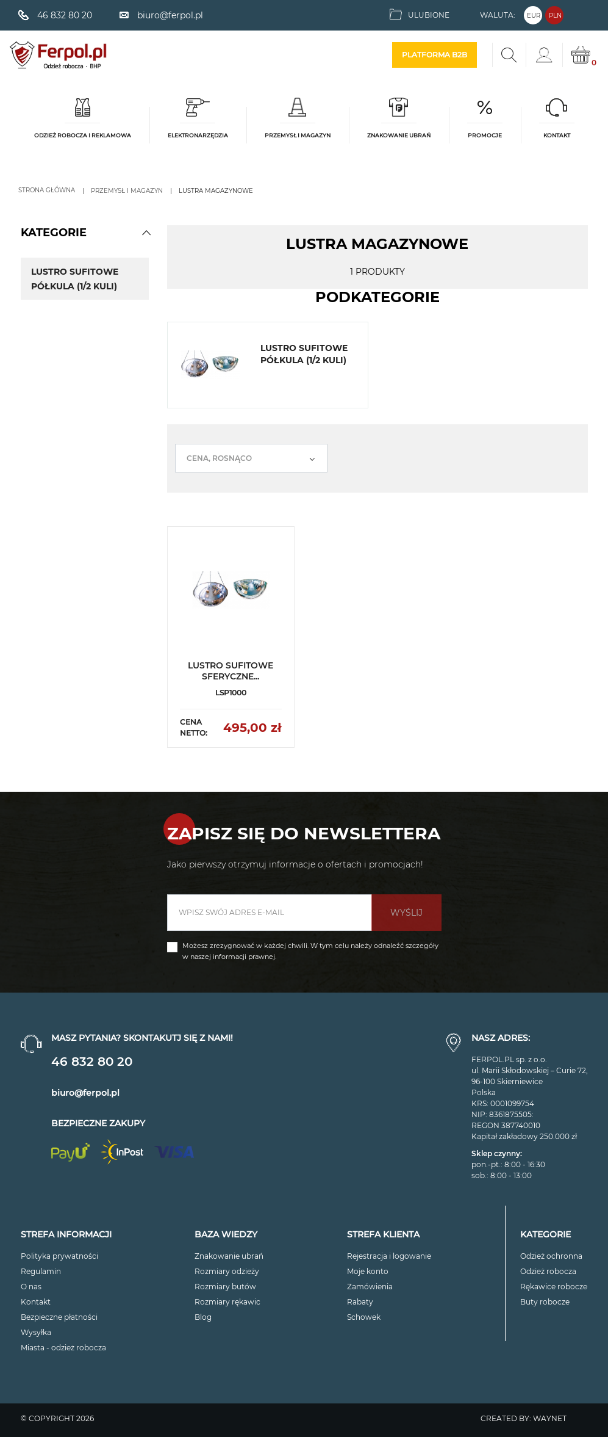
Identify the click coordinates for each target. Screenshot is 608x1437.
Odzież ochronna (551, 1256)
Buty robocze (545, 1301)
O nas (31, 1286)
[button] (146, 232)
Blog (203, 1317)
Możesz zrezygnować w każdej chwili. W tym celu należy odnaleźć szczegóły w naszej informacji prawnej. (310, 951)
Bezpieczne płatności (59, 1317)
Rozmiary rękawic (227, 1301)
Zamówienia (370, 1286)
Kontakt (36, 1301)
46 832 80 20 (91, 1061)
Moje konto (367, 1271)
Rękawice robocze (553, 1286)
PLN (555, 16)
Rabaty (360, 1301)
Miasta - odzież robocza (63, 1347)
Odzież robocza (548, 1271)
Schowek (364, 1317)
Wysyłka (36, 1332)
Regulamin (41, 1271)
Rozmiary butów (225, 1286)
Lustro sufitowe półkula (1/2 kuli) (74, 279)
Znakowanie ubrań (229, 1256)
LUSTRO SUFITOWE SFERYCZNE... (230, 671)
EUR (533, 16)
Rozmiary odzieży (227, 1271)
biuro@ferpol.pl (85, 1092)
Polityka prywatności (59, 1256)
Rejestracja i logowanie (389, 1256)
